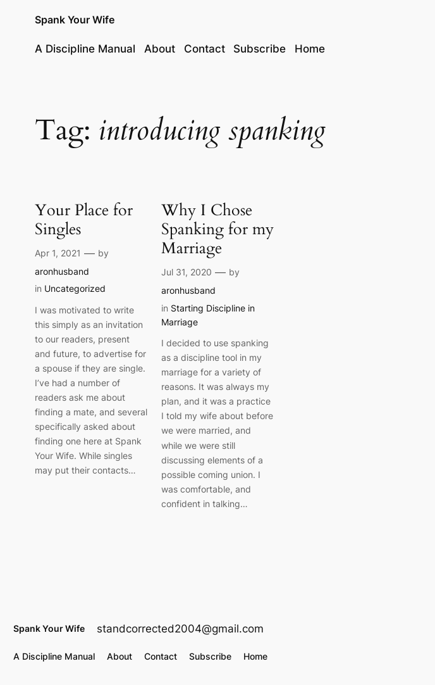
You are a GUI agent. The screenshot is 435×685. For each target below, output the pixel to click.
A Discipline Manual (85, 48)
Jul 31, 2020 (186, 272)
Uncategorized (75, 288)
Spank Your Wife (74, 20)
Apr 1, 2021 (58, 253)
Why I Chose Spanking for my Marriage (217, 229)
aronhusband (62, 271)
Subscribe (259, 48)
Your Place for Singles (84, 220)
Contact (204, 48)
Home (310, 48)
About (159, 48)
